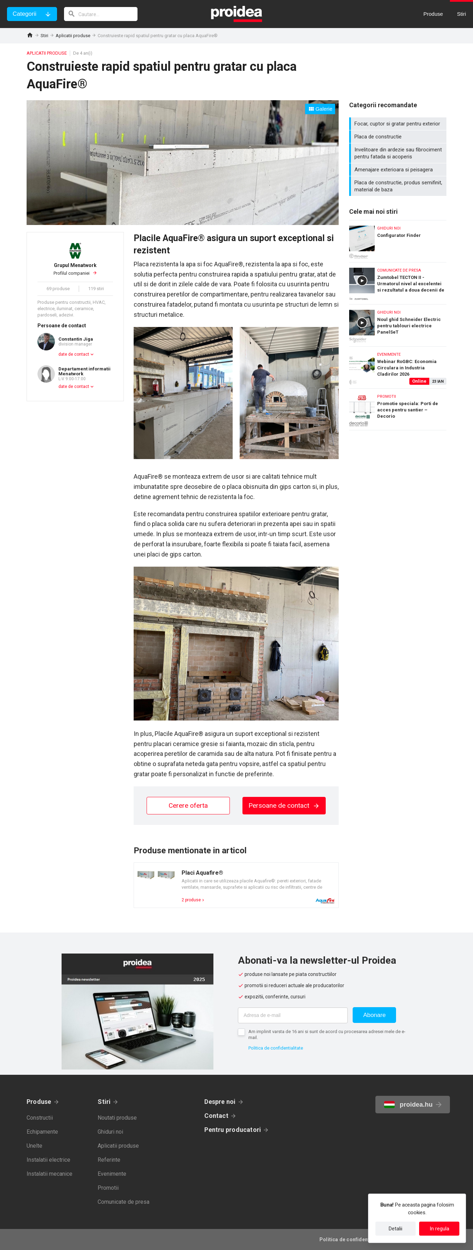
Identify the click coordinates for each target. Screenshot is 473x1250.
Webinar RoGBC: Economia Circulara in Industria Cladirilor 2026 (397, 366)
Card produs (236, 885)
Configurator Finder (397, 239)
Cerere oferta (188, 805)
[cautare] (100, 14)
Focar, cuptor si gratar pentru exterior (398, 123)
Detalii (395, 1228)
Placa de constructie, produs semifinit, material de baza (398, 186)
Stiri (44, 35)
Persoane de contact (284, 805)
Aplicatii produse (73, 35)
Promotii (108, 1187)
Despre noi (219, 1101)
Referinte (109, 1159)
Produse (39, 1101)
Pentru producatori (232, 1129)
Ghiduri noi (110, 1131)
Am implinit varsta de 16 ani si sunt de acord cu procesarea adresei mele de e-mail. (326, 1034)
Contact (216, 1115)
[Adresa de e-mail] (293, 1015)
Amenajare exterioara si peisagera (398, 169)
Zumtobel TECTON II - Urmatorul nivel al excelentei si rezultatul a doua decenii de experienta (397, 281)
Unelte (34, 1145)
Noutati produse (117, 1117)
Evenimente (112, 1173)
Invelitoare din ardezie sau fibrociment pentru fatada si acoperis (398, 153)
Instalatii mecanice (49, 1173)
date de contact (73, 354)
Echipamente (42, 1131)
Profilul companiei (75, 269)
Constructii (40, 1117)
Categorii (24, 14)
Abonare (374, 1015)
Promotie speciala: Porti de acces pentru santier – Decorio (397, 409)
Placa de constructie (398, 136)
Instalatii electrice (48, 1159)
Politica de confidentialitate (275, 1048)
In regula (439, 1228)
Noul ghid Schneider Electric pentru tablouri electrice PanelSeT (397, 324)
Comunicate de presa (123, 1201)
